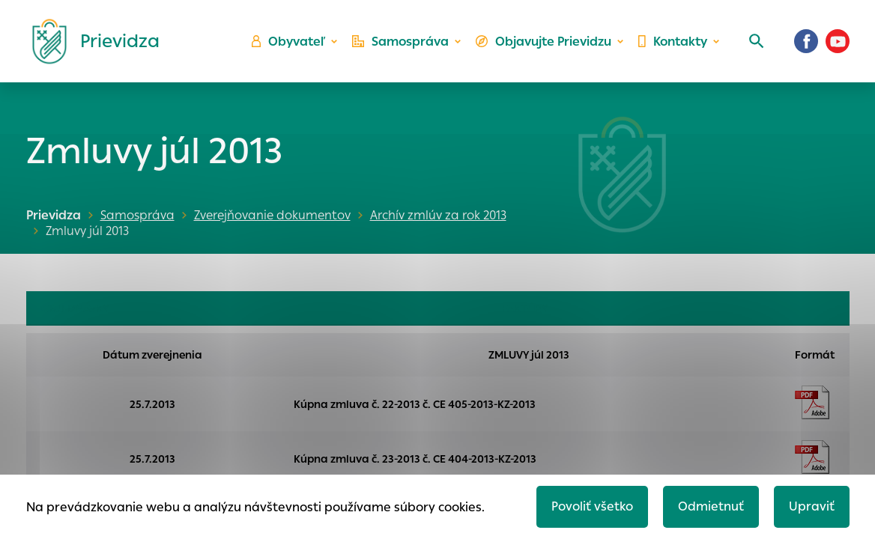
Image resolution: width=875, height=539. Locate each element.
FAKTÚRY (525, 308)
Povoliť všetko (592, 506)
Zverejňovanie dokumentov (272, 215)
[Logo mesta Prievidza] (90, 41)
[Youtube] (838, 41)
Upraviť (812, 506)
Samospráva (400, 41)
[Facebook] (806, 41)
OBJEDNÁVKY (75, 308)
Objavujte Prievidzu (543, 41)
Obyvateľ (288, 41)
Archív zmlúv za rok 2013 (438, 215)
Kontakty (672, 41)
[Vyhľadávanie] (756, 41)
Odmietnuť (711, 506)
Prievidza (53, 215)
